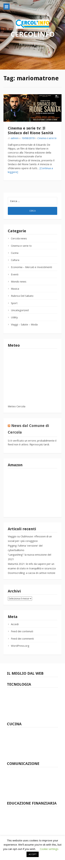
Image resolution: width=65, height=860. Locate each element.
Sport (14, 303)
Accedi (15, 624)
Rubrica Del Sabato (22, 295)
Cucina (14, 253)
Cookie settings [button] (49, 849)
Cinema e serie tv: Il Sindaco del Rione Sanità (30, 130)
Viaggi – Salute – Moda (24, 324)
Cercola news (19, 238)
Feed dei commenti (22, 638)
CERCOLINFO (33, 34)
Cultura (15, 260)
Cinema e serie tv (47, 138)
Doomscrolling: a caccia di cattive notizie (31, 573)
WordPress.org (20, 645)
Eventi (14, 274)
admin (14, 138)
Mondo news (18, 281)
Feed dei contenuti (22, 631)
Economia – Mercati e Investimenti (31, 267)
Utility (14, 317)
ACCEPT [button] (33, 854)
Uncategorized (20, 310)
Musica (15, 288)
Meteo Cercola (16, 406)
